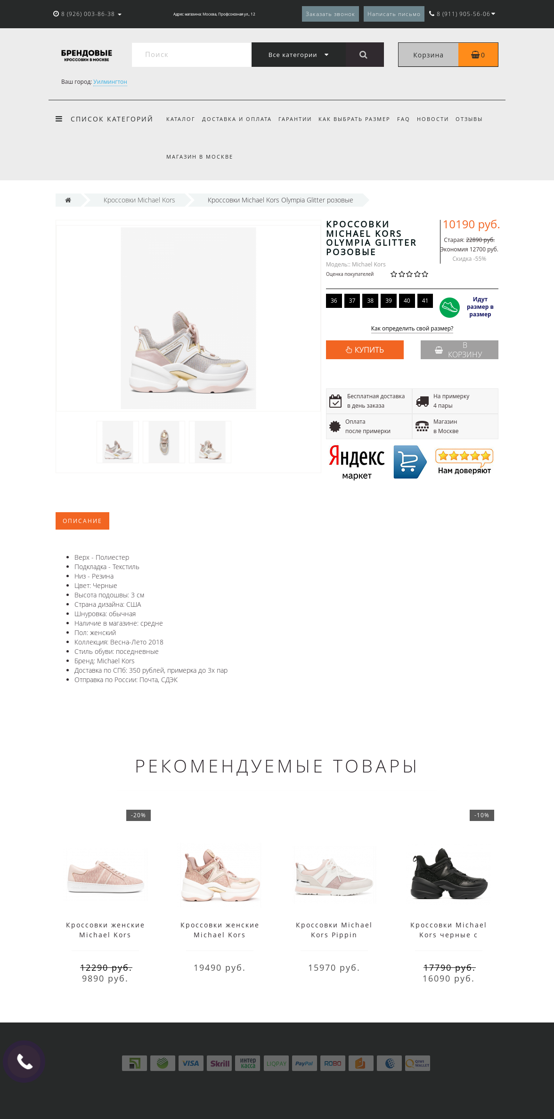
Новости (440, 118)
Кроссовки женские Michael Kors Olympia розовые (220, 934)
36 (334, 301)
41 (425, 301)
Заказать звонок (330, 14)
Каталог (181, 118)
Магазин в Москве (199, 156)
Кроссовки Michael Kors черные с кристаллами (448, 934)
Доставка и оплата (238, 118)
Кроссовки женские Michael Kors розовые (105, 934)
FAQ (409, 118)
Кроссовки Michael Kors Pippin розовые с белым (334, 934)
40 (407, 301)
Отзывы (477, 118)
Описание (82, 521)
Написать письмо (394, 14)
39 (388, 301)
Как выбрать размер (359, 118)
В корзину (458, 349)
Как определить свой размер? (412, 328)
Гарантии (298, 118)
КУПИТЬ (369, 349)
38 (370, 301)
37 (352, 301)
